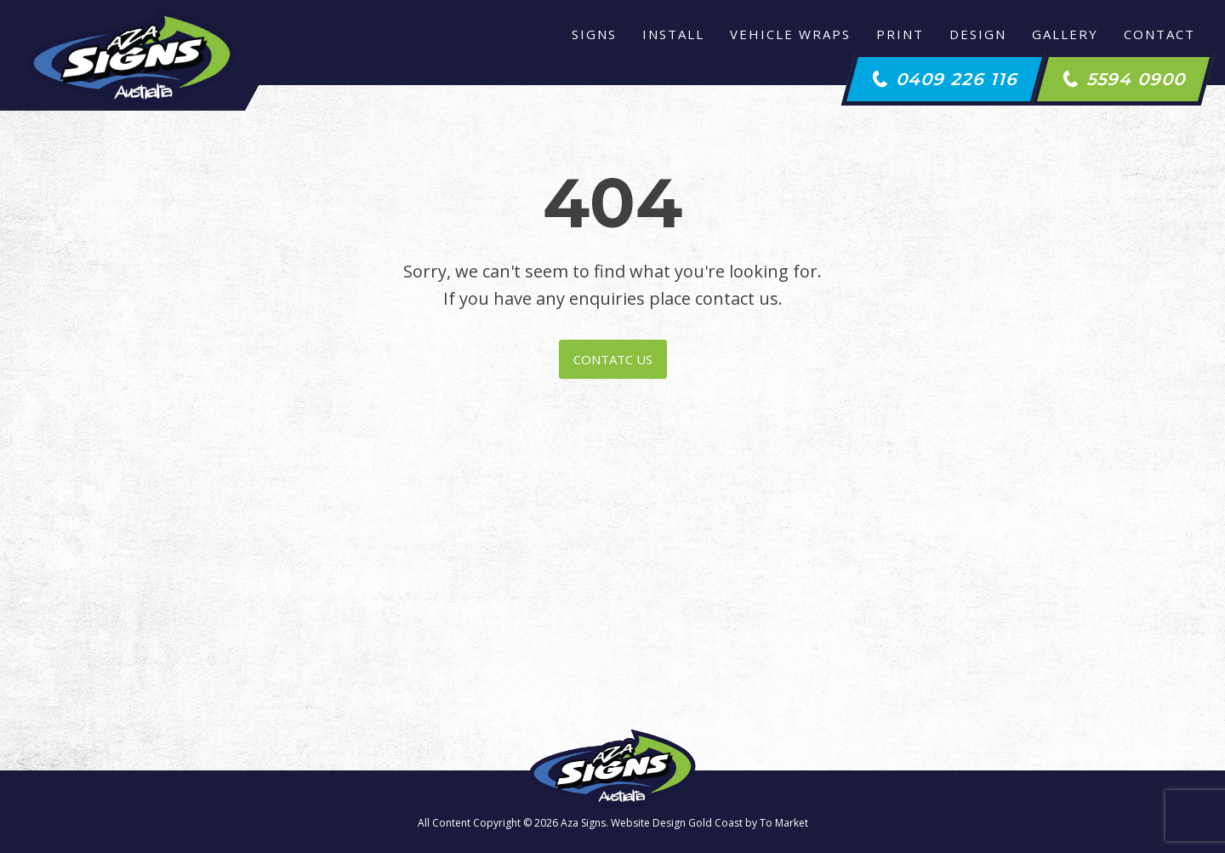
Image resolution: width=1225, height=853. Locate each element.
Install (673, 34)
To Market (784, 823)
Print (900, 34)
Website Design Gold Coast (677, 823)
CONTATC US (612, 359)
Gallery (1065, 34)
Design (977, 34)
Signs (594, 34)
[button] (944, 79)
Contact (1159, 34)
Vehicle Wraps (790, 34)
